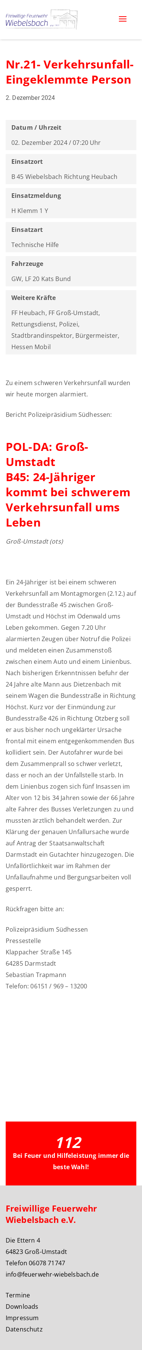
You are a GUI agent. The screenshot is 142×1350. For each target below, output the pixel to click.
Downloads (22, 1306)
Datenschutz (24, 1329)
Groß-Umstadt (27, 541)
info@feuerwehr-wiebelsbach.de (52, 1274)
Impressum (22, 1318)
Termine (18, 1295)
